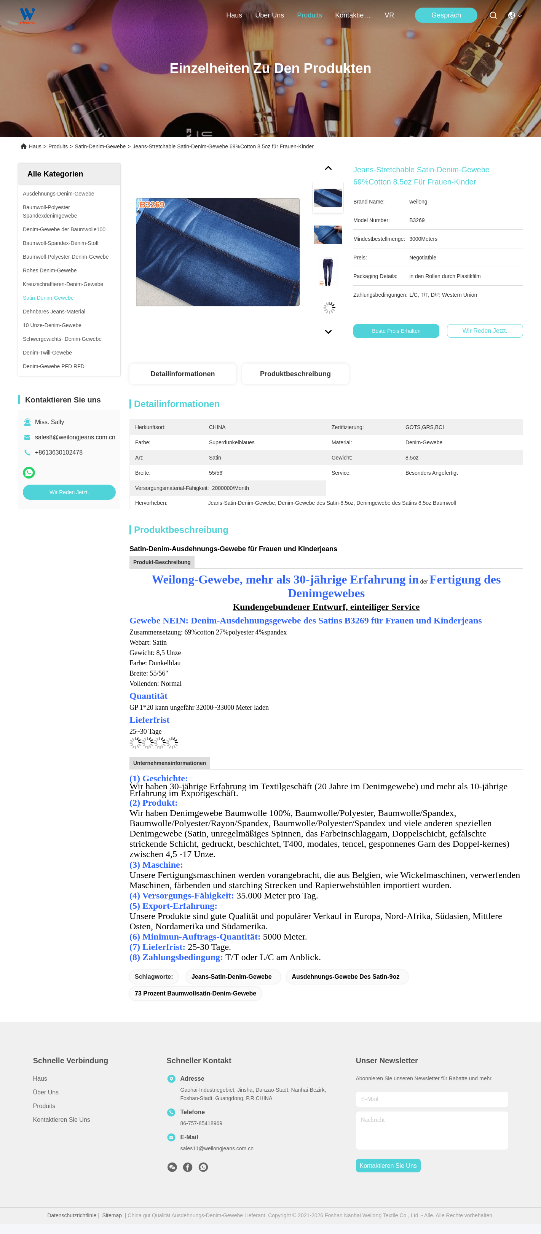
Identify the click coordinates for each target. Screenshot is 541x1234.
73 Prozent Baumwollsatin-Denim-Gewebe (195, 993)
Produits (58, 146)
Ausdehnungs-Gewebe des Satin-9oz (346, 976)
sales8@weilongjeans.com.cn (75, 437)
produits (309, 15)
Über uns (269, 15)
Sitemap (112, 1215)
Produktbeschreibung (295, 374)
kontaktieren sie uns (353, 15)
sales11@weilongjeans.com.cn (217, 1148)
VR (389, 15)
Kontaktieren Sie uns (61, 1119)
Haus (234, 15)
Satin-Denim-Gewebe (100, 146)
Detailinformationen (182, 374)
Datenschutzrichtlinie (71, 1215)
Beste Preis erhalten (401, 331)
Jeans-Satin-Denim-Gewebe (232, 976)
